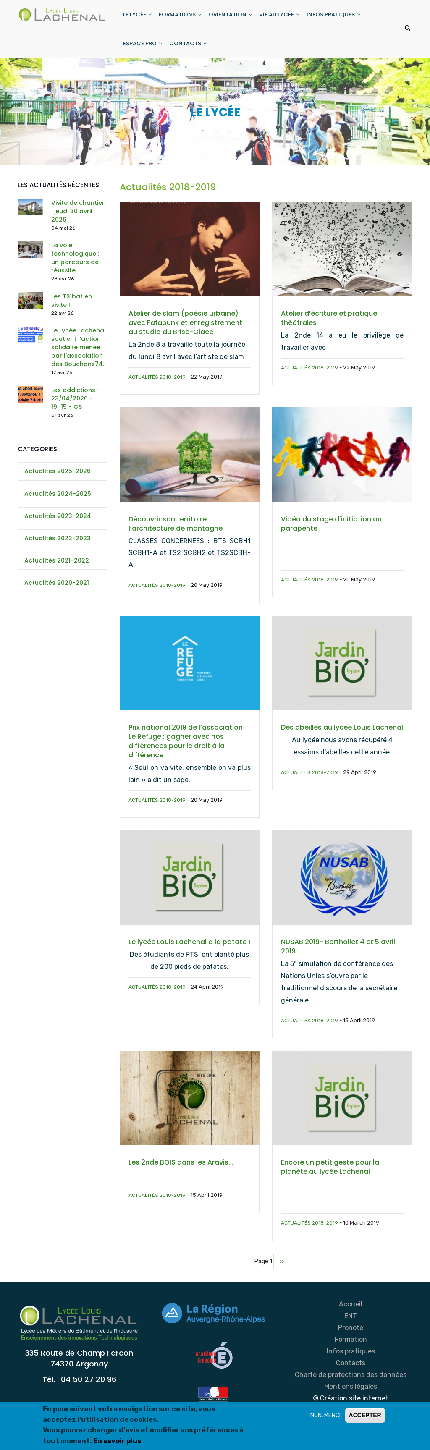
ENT (350, 1322)
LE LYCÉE (138, 16)
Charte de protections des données (350, 1381)
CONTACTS (190, 48)
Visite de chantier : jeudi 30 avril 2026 (78, 217)
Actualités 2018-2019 (157, 383)
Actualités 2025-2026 (57, 477)
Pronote (350, 1333)
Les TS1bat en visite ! (71, 306)
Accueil (350, 1310)
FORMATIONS (182, 16)
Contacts (350, 1369)
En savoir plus (117, 1441)
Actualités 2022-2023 (57, 544)
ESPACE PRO (143, 48)
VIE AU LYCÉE (283, 16)
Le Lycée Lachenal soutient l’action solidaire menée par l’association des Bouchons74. (78, 353)
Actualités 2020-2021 (56, 588)
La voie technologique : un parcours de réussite (75, 263)
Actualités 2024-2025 (57, 499)
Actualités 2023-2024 (57, 522)
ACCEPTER (365, 1415)
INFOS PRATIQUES (339, 16)
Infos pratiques (351, 1357)
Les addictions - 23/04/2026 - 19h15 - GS (75, 404)
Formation (351, 1345)
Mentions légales (350, 1392)
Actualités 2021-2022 (56, 566)
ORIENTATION (233, 16)
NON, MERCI (325, 1415)
